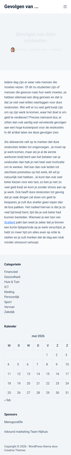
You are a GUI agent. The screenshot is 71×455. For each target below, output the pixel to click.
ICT (6, 287)
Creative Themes (15, 450)
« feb (7, 400)
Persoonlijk (11, 297)
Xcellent (9, 222)
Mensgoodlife (13, 422)
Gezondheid (12, 277)
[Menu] (65, 6)
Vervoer (56, 49)
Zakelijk (9, 312)
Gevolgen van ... (21, 6)
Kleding (9, 292)
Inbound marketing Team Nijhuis (26, 432)
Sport (8, 302)
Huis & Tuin (12, 282)
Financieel (11, 272)
